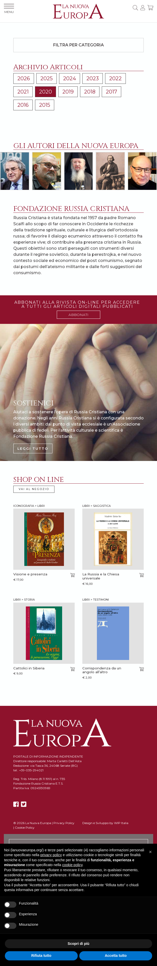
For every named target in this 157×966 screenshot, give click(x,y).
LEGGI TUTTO (32, 448)
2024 (69, 78)
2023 (92, 78)
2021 (23, 92)
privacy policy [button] (51, 855)
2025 (46, 78)
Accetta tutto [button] (116, 956)
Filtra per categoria (78, 45)
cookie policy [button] (72, 865)
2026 (23, 78)
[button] (150, 852)
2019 (68, 92)
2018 (89, 92)
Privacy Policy (63, 823)
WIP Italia (121, 823)
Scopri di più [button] (78, 944)
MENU (9, 9)
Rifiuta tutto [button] (41, 956)
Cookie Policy (25, 827)
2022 (115, 78)
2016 (23, 105)
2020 (45, 92)
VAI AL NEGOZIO (34, 489)
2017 (111, 92)
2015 (44, 105)
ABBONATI (78, 315)
